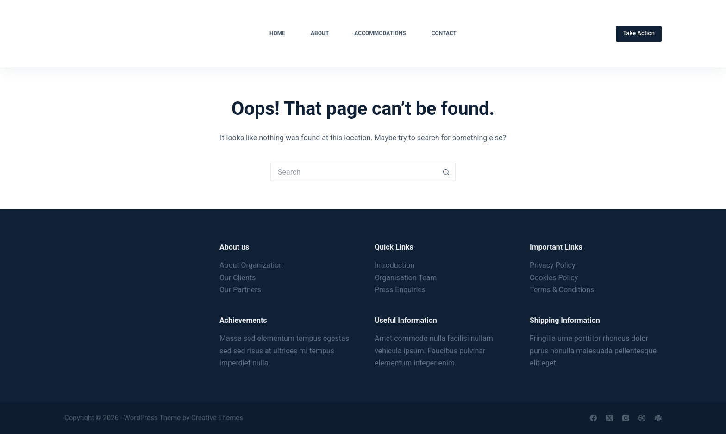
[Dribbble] (641, 418)
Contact (444, 33)
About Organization (251, 265)
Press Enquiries (400, 289)
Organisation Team (406, 277)
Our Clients (237, 277)
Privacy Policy (553, 265)
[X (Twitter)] (609, 418)
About (320, 33)
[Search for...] (353, 172)
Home (277, 33)
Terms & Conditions (562, 289)
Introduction (394, 265)
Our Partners (240, 289)
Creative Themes (217, 418)
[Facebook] (593, 418)
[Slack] (658, 418)
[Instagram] (625, 418)
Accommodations (380, 33)
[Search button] (446, 172)
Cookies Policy (554, 277)
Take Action (639, 33)
